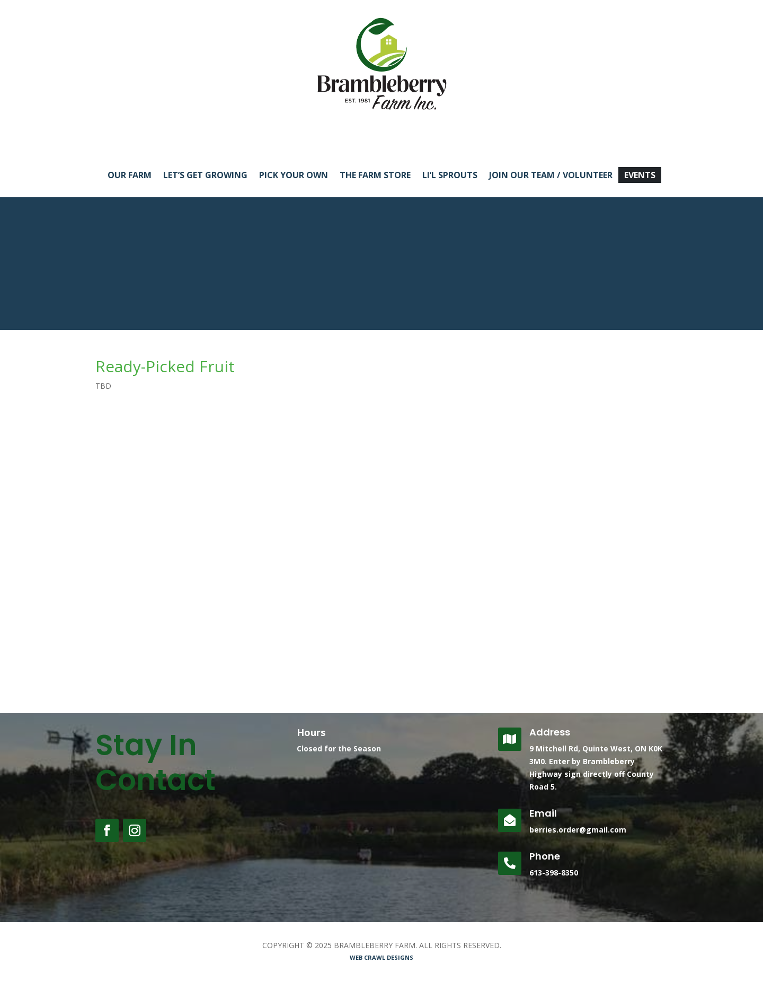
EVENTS (639, 176)
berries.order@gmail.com (577, 830)
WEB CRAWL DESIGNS (381, 957)
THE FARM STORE (375, 176)
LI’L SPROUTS (449, 176)
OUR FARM (130, 176)
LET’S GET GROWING (205, 176)
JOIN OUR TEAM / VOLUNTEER (551, 176)
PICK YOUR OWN (293, 176)
